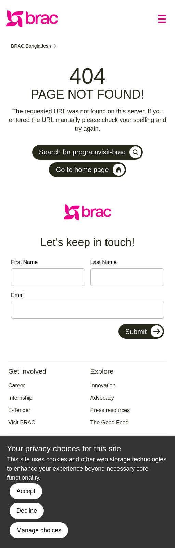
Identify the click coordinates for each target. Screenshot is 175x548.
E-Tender (19, 410)
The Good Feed (109, 422)
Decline (26, 510)
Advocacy (102, 398)
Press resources (110, 410)
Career (16, 385)
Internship (20, 398)
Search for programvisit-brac (90, 152)
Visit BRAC (21, 422)
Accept (25, 491)
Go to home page (90, 170)
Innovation (103, 385)
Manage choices (38, 530)
